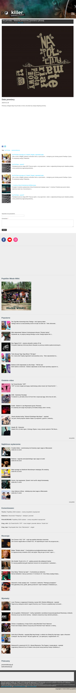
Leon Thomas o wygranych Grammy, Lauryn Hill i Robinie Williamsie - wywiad (35, 602)
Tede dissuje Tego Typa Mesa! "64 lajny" (23, 354)
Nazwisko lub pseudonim (8, 213)
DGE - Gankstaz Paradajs (19, 395)
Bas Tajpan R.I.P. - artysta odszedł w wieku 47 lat (26, 343)
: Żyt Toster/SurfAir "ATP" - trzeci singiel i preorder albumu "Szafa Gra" (24, 523)
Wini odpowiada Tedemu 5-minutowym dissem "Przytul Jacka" (30, 332)
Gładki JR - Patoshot (17, 427)
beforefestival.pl (6, 666)
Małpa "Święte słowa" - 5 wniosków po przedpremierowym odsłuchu (32, 550)
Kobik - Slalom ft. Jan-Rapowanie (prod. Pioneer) (26, 405)
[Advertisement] (38, 4)
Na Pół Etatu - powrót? (18, 164)
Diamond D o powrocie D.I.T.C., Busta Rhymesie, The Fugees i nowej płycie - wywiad (37, 645)
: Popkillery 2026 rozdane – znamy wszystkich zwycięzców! (20, 512)
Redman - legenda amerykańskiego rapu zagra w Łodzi (28, 459)
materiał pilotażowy (15, 150)
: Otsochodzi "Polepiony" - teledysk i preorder (17, 515)
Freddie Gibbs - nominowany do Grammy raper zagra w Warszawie (31, 448)
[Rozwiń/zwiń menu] (73, 14)
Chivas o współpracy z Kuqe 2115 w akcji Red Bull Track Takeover (31, 624)
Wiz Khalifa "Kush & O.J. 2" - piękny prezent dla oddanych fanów (31, 561)
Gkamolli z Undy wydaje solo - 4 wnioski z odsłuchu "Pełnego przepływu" (33, 582)
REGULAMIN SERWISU (6, 686)
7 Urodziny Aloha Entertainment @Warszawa (24, 185)
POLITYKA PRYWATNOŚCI (19, 686)
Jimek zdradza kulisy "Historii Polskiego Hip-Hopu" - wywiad (29, 416)
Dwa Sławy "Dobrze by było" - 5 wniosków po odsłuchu (28, 572)
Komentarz (5, 218)
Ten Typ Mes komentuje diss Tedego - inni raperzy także (28, 321)
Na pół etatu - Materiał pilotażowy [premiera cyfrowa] (23, 21)
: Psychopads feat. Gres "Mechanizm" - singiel (17, 527)
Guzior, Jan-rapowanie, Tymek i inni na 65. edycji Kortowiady (29, 480)
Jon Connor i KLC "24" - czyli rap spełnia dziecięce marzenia (29, 539)
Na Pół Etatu (7, 150)
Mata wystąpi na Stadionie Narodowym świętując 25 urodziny (30, 469)
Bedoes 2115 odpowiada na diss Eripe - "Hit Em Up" (27, 365)
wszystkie (72, 438)
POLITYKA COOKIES (31, 686)
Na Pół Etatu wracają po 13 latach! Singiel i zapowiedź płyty (28, 154)
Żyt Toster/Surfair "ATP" (18, 384)
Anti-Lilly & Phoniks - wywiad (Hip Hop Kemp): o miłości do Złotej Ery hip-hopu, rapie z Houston (40, 634)
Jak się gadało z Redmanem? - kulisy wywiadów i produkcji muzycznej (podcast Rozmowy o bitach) (41, 613)
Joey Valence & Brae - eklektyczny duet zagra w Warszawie (29, 491)
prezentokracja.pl (7, 664)
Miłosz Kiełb (20, 22)
